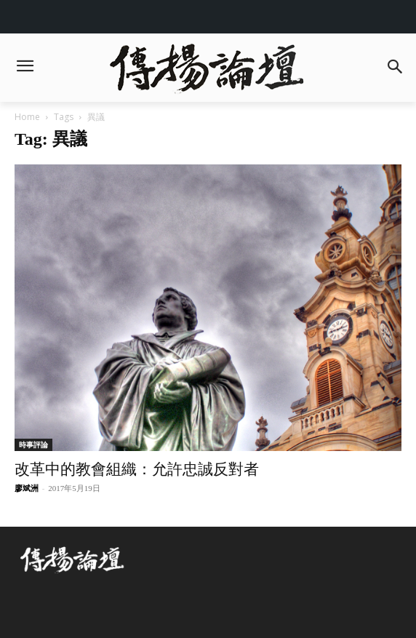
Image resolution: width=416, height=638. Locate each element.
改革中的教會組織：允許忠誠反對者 (137, 469)
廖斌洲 (27, 488)
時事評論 (33, 444)
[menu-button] (24, 67)
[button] (395, 68)
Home (27, 117)
